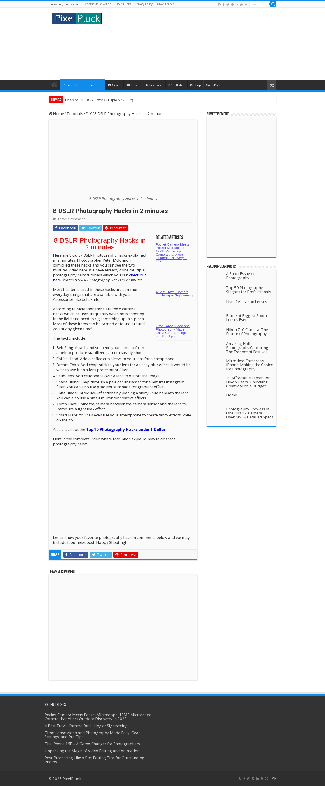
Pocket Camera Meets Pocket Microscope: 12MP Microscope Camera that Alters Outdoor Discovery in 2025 (172, 252)
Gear (113, 85)
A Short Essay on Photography (240, 275)
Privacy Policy (144, 4)
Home (54, 84)
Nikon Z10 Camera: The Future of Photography (247, 331)
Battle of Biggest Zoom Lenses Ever (246, 317)
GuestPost (213, 85)
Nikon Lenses (165, 4)
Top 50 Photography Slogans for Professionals (248, 289)
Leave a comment (71, 219)
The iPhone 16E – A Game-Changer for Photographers (93, 743)
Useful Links (123, 4)
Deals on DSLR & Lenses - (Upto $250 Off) (99, 100)
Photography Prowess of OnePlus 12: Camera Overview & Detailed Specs (249, 413)
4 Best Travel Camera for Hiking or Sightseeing (174, 293)
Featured (92, 85)
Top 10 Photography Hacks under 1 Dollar (125, 429)
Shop (195, 85)
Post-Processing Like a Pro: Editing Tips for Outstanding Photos (94, 759)
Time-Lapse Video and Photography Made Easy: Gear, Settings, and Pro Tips (173, 331)
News (132, 85)
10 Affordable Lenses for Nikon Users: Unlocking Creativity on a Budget (248, 381)
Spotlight (175, 85)
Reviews (153, 85)
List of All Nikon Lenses (246, 301)
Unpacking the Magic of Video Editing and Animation (92, 750)
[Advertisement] (191, 43)
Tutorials (71, 85)
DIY (89, 113)
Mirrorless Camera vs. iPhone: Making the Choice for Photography (249, 364)
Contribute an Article (98, 4)
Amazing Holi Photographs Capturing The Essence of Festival (247, 347)
